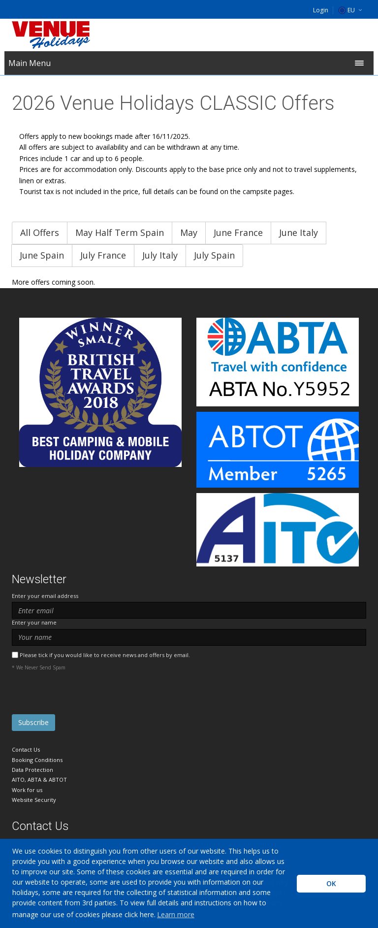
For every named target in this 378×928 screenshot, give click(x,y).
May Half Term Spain (119, 232)
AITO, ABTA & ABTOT (39, 779)
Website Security (34, 799)
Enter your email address (45, 595)
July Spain (214, 255)
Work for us (27, 790)
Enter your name (34, 622)
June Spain (42, 255)
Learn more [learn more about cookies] (175, 914)
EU (346, 10)
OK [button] (331, 883)
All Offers (39, 232)
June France (238, 232)
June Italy (298, 232)
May (188, 232)
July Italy (160, 255)
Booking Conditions (37, 759)
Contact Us (26, 749)
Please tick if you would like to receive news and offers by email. (105, 655)
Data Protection (32, 769)
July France (103, 255)
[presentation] (86, 695)
